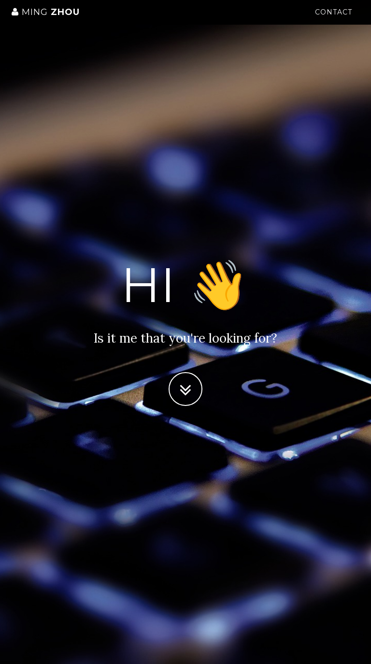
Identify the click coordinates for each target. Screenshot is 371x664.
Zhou (46, 21)
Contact (333, 21)
